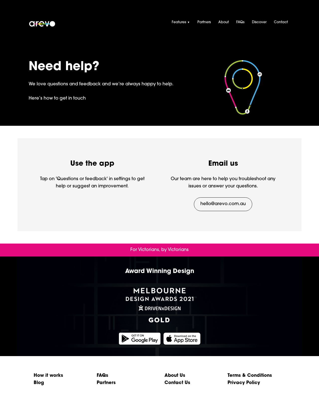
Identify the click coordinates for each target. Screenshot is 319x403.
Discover (259, 22)
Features (181, 22)
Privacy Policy (244, 383)
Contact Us (177, 383)
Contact (281, 22)
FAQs (240, 22)
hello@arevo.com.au (223, 204)
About (223, 22)
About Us (174, 375)
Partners (204, 22)
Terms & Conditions (250, 375)
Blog (39, 383)
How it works (48, 375)
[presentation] (159, 18)
